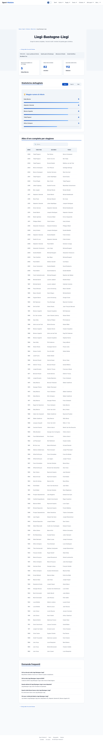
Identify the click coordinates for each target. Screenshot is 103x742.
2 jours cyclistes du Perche (32, 54)
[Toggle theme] (49, 2)
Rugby (67, 2)
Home (20, 29)
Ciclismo (81, 2)
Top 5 (65, 84)
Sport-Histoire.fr (43, 737)
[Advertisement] (51, 16)
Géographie (55, 737)
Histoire (62, 737)
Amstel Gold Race (71, 54)
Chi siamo (48, 739)
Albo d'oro (33, 29)
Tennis (74, 2)
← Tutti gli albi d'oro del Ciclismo (27, 49)
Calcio (60, 2)
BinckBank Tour (23, 56)
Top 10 (71, 84)
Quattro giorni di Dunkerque (47, 54)
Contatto (42, 739)
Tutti (78, 84)
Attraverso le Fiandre (60, 54)
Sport (8, 3)
